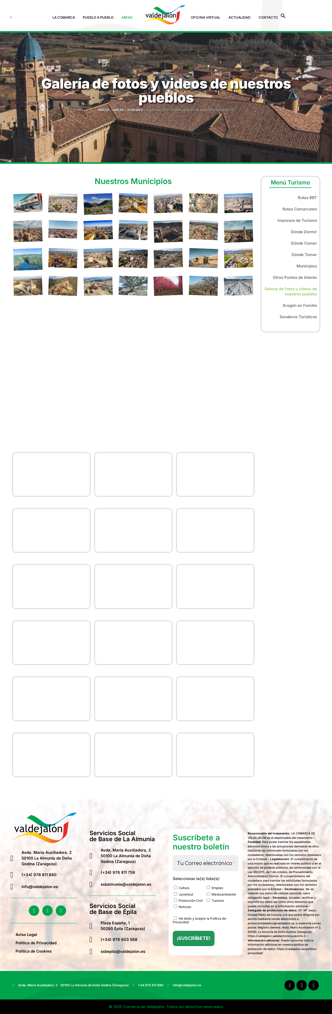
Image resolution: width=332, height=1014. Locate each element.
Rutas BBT (307, 197)
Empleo (215, 888)
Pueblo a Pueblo (98, 17)
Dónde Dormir (304, 231)
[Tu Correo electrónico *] (205, 863)
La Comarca (63, 17)
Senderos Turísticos (298, 316)
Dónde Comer (304, 243)
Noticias (182, 907)
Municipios (306, 266)
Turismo (215, 900)
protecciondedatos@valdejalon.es (271, 923)
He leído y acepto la (199, 920)
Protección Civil (188, 900)
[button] (65, 17)
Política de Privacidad (36, 942)
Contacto (268, 17)
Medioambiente (221, 894)
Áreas (126, 17)
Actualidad (239, 17)
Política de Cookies (34, 951)
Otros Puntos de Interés (295, 277)
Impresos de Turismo (297, 220)
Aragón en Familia (300, 305)
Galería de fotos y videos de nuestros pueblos (291, 291)
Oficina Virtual (205, 17)
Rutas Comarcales (299, 209)
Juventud (183, 894)
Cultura (181, 888)
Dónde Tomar (304, 254)
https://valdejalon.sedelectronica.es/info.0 (277, 936)
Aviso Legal (26, 934)
